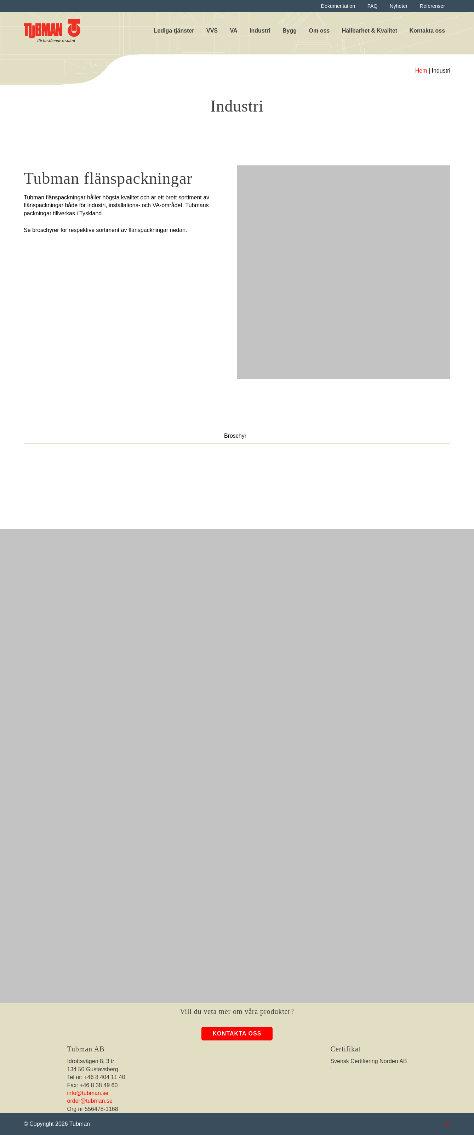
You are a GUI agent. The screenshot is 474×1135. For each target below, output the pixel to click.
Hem (421, 71)
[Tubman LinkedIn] (449, 1124)
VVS (212, 31)
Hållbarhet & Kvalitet (369, 31)
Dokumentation (338, 6)
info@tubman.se (88, 1093)
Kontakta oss (427, 31)
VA (233, 31)
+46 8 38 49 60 (99, 1085)
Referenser (432, 6)
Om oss (319, 31)
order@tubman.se (90, 1101)
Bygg (289, 31)
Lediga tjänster (174, 31)
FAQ (372, 6)
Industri (260, 31)
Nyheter (398, 6)
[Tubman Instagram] (447, 1124)
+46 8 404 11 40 (104, 1077)
